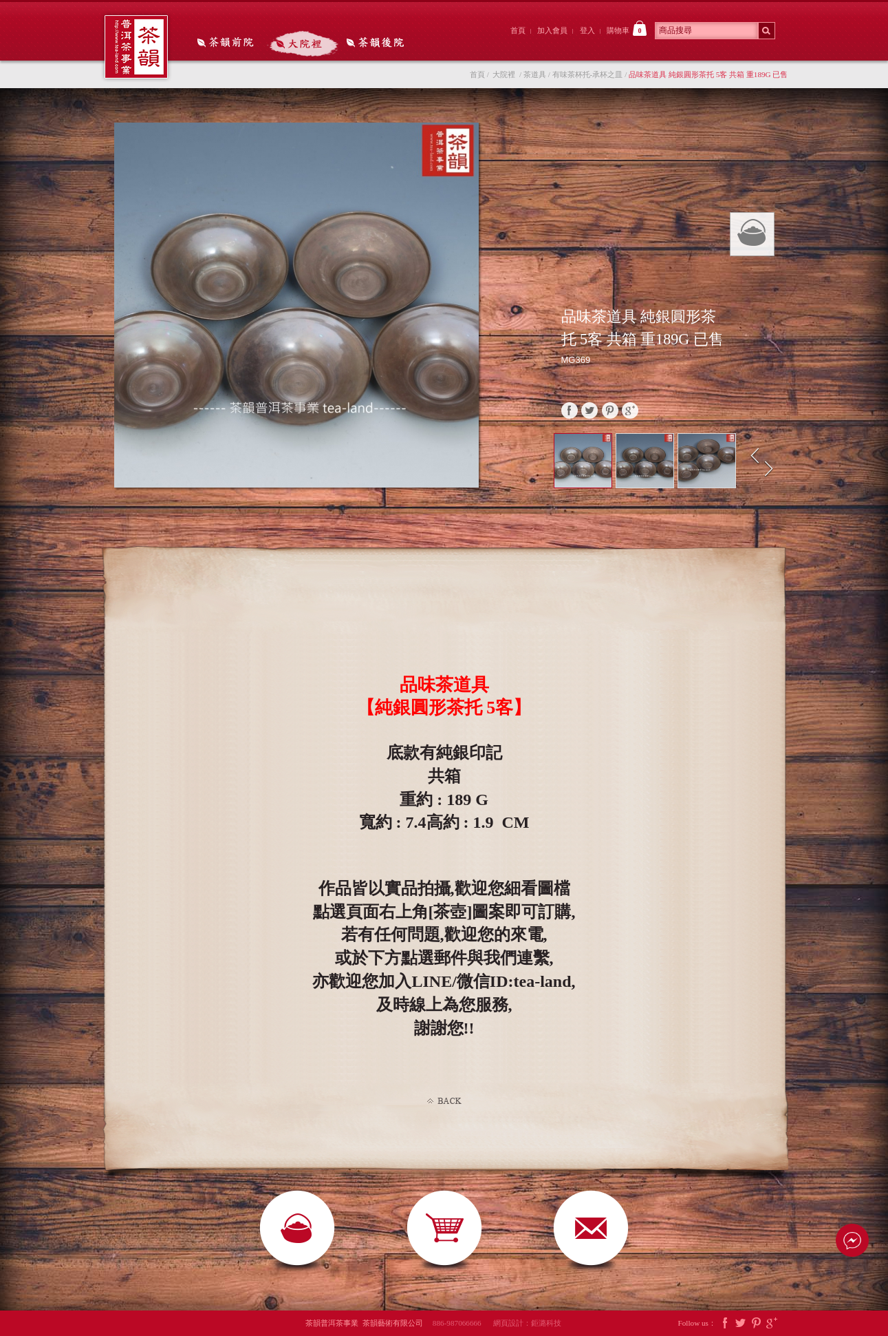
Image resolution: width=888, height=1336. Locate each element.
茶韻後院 (378, 43)
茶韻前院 (226, 43)
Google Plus (772, 1323)
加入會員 (552, 30)
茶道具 (534, 74)
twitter (589, 410)
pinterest (610, 410)
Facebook (725, 1323)
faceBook (569, 410)
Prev (755, 456)
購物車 (627, 28)
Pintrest (756, 1323)
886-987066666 (462, 1323)
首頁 (518, 30)
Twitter (741, 1323)
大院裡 (302, 43)
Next (770, 469)
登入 (587, 30)
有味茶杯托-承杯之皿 (587, 74)
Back (444, 1101)
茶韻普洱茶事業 (136, 47)
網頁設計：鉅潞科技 (527, 1323)
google (630, 410)
